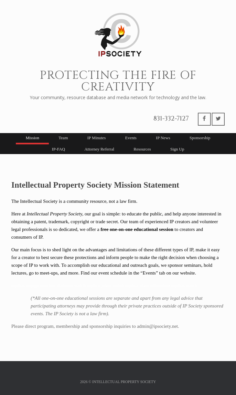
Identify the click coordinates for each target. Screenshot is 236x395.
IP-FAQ (58, 149)
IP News (163, 137)
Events (130, 137)
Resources (142, 149)
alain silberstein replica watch (169, 285)
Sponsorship (199, 137)
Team (63, 137)
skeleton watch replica (78, 285)
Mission (32, 137)
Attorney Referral (99, 149)
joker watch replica (119, 285)
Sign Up (177, 149)
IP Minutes (96, 137)
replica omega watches (33, 285)
